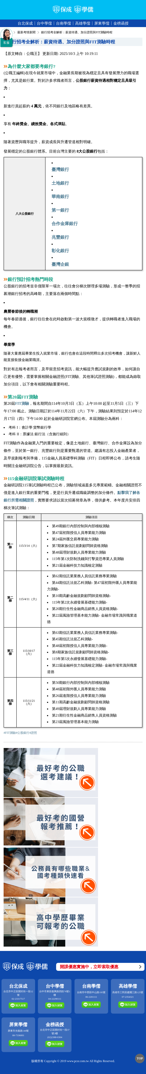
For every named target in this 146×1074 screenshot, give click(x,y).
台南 (63, 23)
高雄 (82, 23)
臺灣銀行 (60, 169)
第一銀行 (60, 210)
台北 (25, 23)
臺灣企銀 (60, 264)
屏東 (101, 23)
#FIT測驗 (10, 732)
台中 (44, 23)
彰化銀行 (60, 250)
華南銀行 (60, 196)
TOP (140, 1058)
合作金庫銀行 (65, 223)
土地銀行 (60, 183)
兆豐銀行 (60, 237)
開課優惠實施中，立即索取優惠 (101, 966)
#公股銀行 (22, 732)
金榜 (121, 23)
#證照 (33, 732)
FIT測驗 (22, 403)
